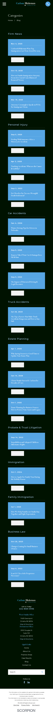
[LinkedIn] (29, 682)
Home (26, 648)
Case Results (26, 658)
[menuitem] (16, 705)
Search (12, 672)
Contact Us (26, 665)
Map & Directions (26, 624)
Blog (26, 662)
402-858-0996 (26, 609)
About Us (26, 651)
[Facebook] (24, 682)
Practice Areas (26, 655)
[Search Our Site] (42, 672)
